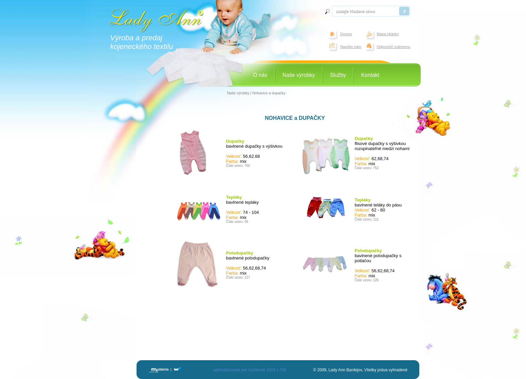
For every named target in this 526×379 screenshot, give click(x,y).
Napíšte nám (350, 47)
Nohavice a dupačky (268, 93)
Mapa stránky (388, 34)
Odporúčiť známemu (393, 47)
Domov (346, 34)
